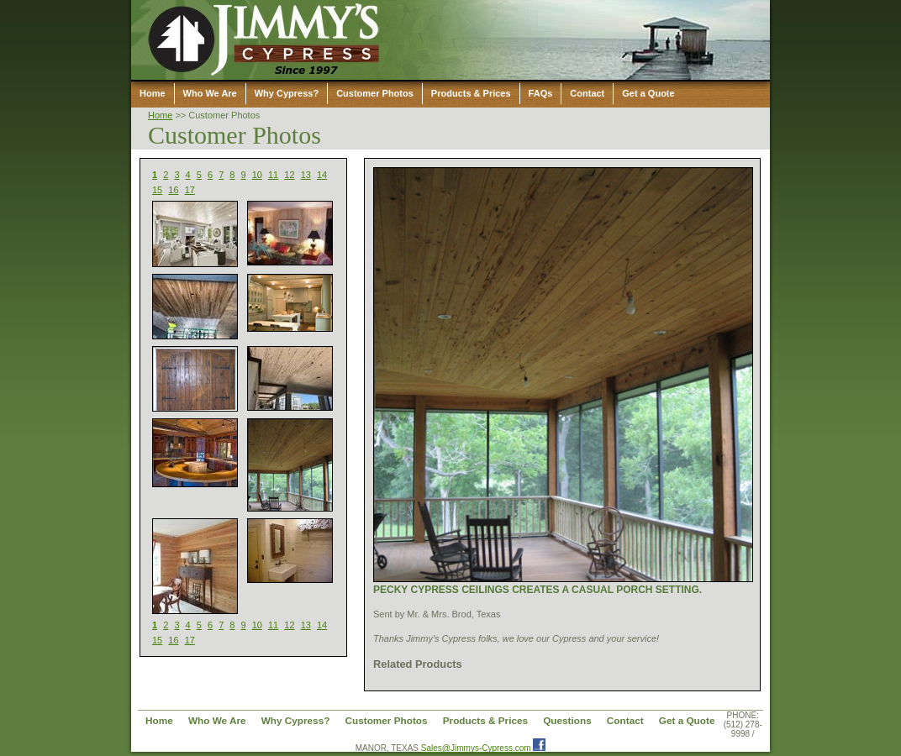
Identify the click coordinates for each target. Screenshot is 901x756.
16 (173, 190)
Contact (587, 93)
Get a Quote (648, 93)
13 (306, 175)
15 (157, 190)
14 (322, 175)
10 (257, 175)
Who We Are (210, 93)
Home (153, 93)
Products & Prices (471, 93)
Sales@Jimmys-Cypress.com (476, 748)
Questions (567, 720)
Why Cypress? (287, 93)
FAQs (541, 93)
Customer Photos (375, 93)
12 (289, 175)
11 (273, 175)
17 (190, 190)
